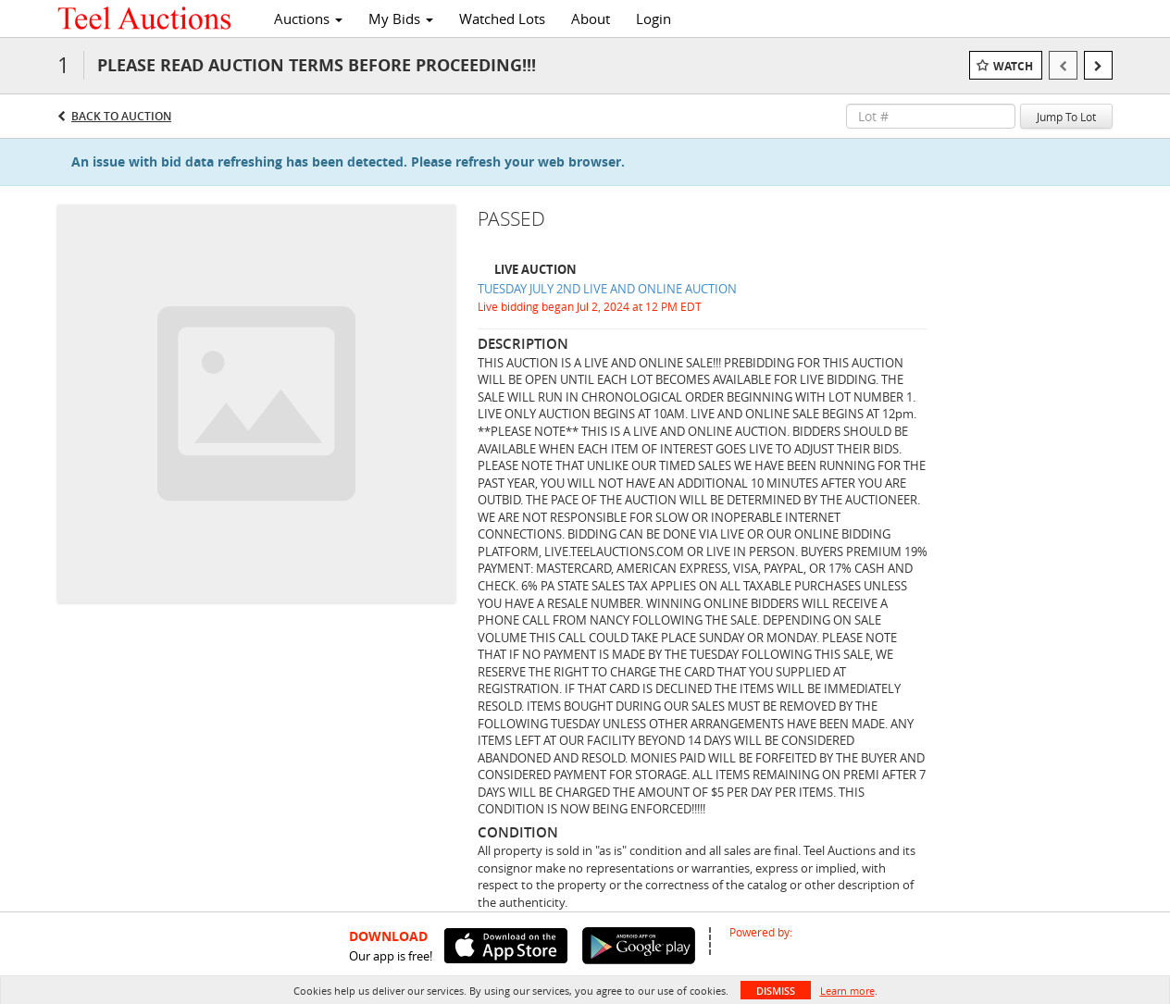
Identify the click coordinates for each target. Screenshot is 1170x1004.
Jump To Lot (1066, 116)
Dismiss (775, 991)
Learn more (847, 991)
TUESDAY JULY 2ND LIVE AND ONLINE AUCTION (607, 288)
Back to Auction (121, 116)
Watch (1013, 66)
